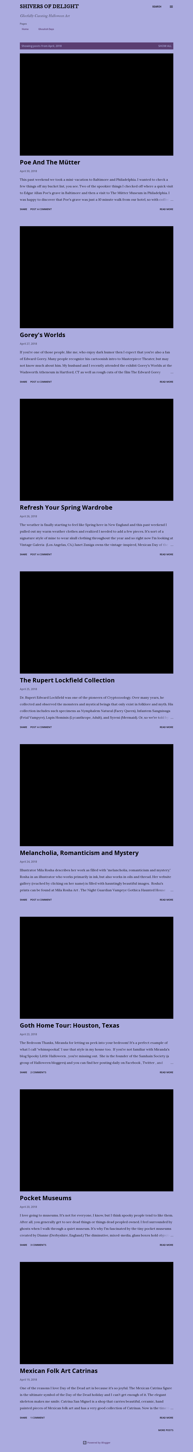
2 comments (38, 1072)
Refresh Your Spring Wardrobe (66, 507)
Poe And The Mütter (50, 162)
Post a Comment (41, 209)
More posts (165, 1430)
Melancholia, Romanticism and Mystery (79, 853)
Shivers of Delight (49, 6)
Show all (165, 46)
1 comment (37, 1417)
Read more (166, 209)
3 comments (38, 1244)
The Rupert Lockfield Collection (67, 680)
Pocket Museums (45, 1198)
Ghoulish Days (44, 29)
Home (23, 29)
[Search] (156, 6)
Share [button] (23, 209)
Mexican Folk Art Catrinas (59, 1371)
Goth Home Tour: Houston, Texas (69, 1025)
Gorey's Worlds (42, 335)
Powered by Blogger (96, 1442)
